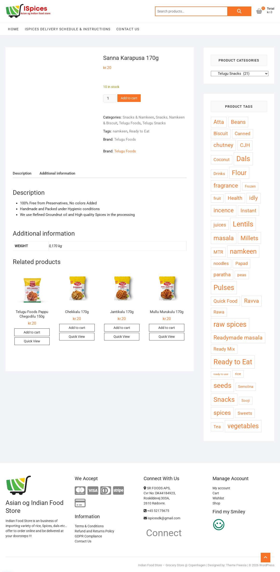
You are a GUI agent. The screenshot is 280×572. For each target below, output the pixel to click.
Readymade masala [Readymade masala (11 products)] (238, 337)
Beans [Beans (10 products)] (238, 122)
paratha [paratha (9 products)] (222, 274)
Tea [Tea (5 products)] (217, 426)
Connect (163, 533)
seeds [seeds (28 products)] (222, 386)
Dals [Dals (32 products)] (243, 159)
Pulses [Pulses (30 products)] (223, 287)
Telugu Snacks (154, 123)
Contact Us (128, 29)
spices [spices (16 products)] (222, 412)
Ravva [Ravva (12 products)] (251, 301)
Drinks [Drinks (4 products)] (219, 173)
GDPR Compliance (88, 536)
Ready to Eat (139, 131)
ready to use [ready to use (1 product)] (220, 374)
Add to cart (129, 98)
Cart (216, 493)
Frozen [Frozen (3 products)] (250, 186)
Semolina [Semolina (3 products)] (245, 386)
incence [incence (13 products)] (223, 210)
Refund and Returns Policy (94, 531)
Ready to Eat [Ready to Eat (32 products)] (232, 362)
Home (13, 29)
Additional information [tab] (57, 173)
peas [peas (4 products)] (241, 274)
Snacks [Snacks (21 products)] (224, 399)
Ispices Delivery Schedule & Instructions (68, 29)
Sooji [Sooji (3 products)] (245, 400)
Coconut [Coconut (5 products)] (221, 159)
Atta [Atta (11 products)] (218, 122)
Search (239, 11)
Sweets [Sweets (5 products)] (245, 413)
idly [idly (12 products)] (253, 198)
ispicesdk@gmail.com (162, 518)
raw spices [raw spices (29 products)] (230, 324)
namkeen (120, 131)
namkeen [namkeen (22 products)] (243, 251)
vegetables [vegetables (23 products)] (243, 426)
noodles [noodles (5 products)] (221, 263)
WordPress (266, 565)
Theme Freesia (236, 565)
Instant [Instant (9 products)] (248, 210)
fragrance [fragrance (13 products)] (225, 185)
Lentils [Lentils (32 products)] (243, 224)
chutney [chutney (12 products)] (223, 145)
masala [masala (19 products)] (223, 238)
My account (221, 488)
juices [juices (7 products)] (219, 225)
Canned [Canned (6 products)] (242, 133)
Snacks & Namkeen (138, 117)
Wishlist (218, 498)
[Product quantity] (109, 98)
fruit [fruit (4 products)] (217, 198)
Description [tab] (22, 173)
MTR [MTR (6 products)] (218, 252)
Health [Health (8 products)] (235, 198)
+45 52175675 (156, 511)
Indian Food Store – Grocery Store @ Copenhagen (172, 565)
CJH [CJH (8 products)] (245, 145)
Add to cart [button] (32, 332)
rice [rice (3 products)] (238, 374)
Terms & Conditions (89, 526)
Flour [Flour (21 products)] (239, 172)
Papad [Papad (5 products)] (241, 263)
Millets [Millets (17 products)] (249, 238)
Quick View (32, 341)
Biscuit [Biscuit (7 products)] (220, 133)
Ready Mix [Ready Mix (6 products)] (224, 349)
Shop (216, 503)
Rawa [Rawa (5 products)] (218, 311)
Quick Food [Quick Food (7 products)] (225, 301)
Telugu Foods (130, 123)
